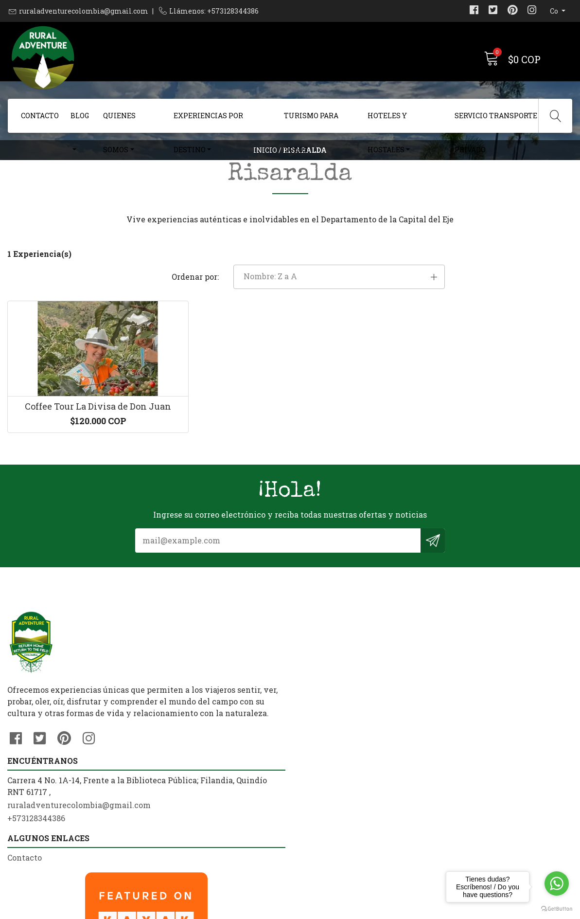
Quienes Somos (119, 122)
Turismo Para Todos (311, 122)
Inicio (265, 167)
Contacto (40, 115)
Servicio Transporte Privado (496, 122)
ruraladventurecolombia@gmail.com (83, 11)
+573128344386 (181, 781)
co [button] (555, 11)
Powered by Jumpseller (384, 909)
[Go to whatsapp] (557, 883)
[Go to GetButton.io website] (556, 909)
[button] (483, 316)
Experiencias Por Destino (208, 122)
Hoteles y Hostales (387, 122)
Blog (79, 115)
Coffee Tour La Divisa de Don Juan (72, 467)
